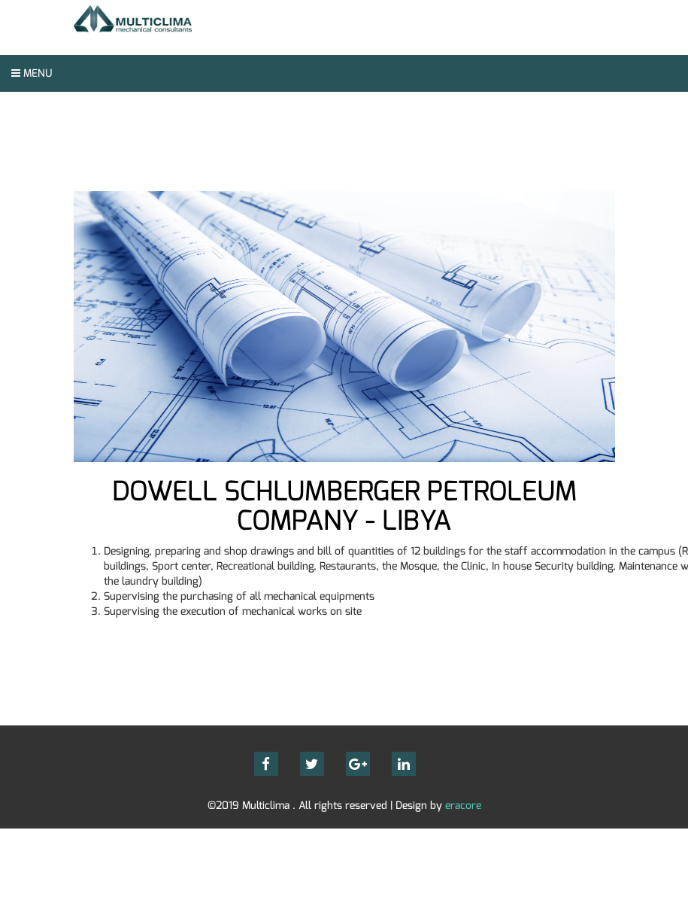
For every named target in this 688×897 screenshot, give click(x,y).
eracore (463, 805)
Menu (31, 73)
